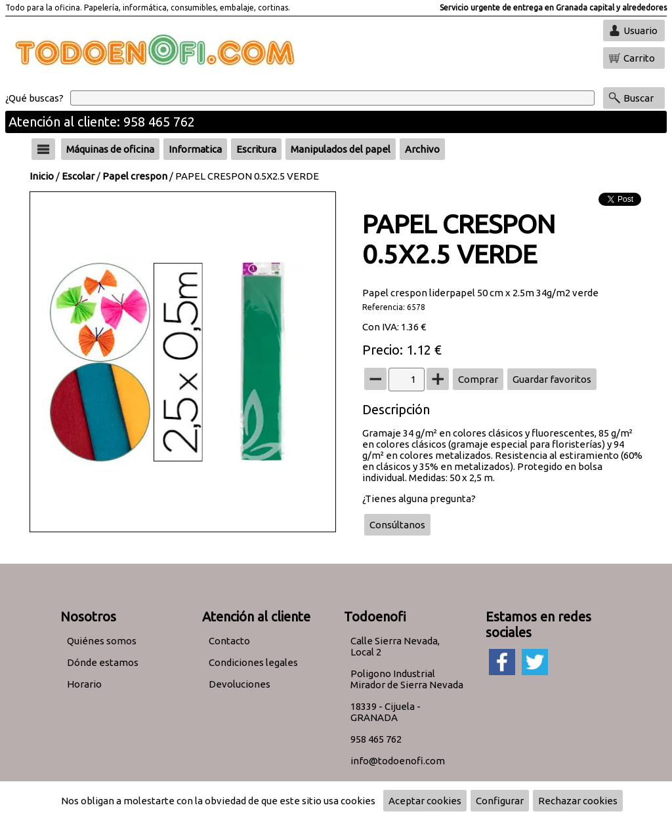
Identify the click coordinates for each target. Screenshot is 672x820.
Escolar (78, 176)
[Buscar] (332, 98)
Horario (84, 684)
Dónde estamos (102, 662)
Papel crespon (134, 176)
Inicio (42, 176)
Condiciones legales (253, 662)
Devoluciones (239, 684)
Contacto (229, 640)
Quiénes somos (101, 640)
